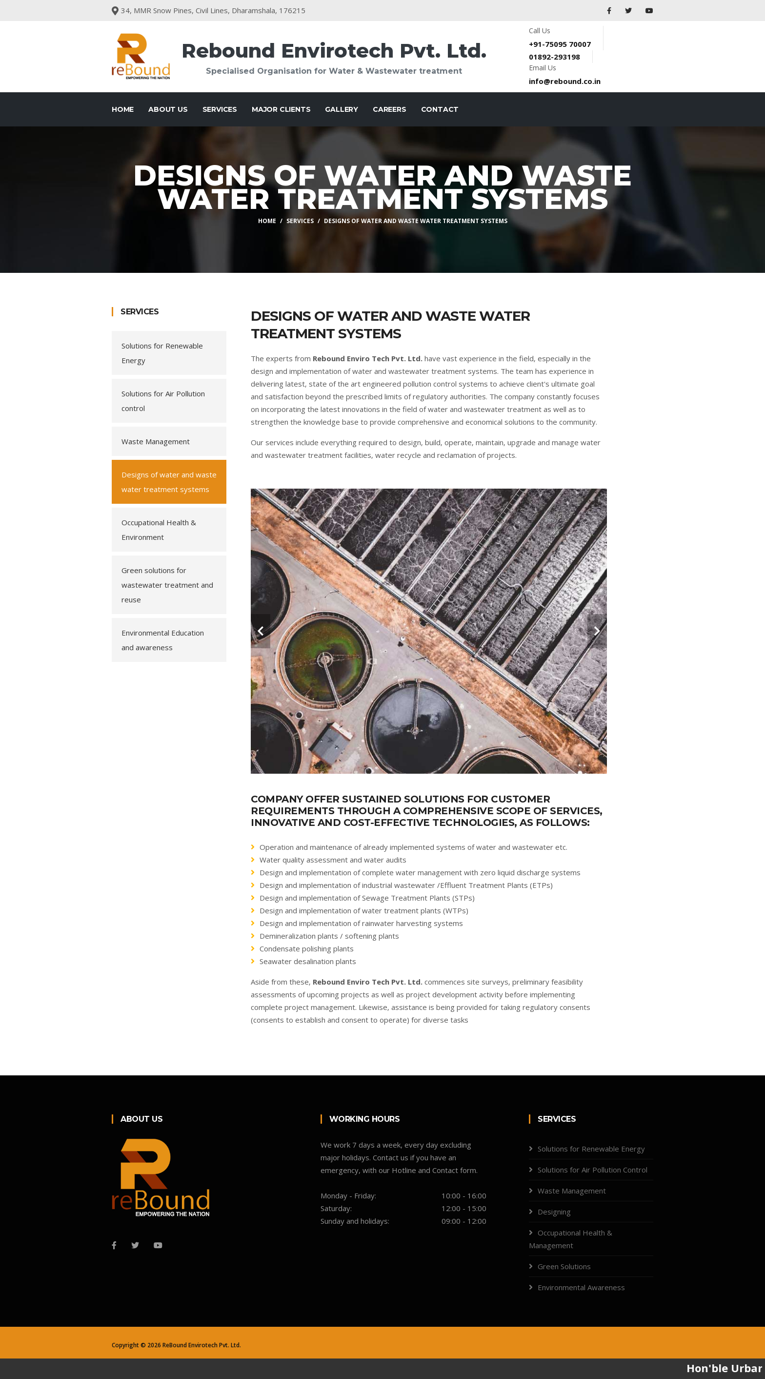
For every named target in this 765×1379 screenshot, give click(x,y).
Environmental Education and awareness (162, 640)
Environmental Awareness (581, 1287)
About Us (167, 109)
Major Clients (281, 109)
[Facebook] (114, 1245)
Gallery (341, 109)
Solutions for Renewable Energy (162, 353)
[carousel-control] (260, 631)
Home (123, 109)
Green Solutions (564, 1266)
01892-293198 (554, 57)
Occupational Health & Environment (158, 529)
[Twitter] (135, 1245)
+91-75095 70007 (560, 44)
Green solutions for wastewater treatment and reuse (167, 584)
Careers (389, 109)
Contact (440, 109)
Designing (554, 1211)
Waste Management (155, 441)
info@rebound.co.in (565, 81)
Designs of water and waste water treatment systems (169, 482)
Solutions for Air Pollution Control (592, 1169)
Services (219, 109)
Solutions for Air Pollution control (163, 401)
